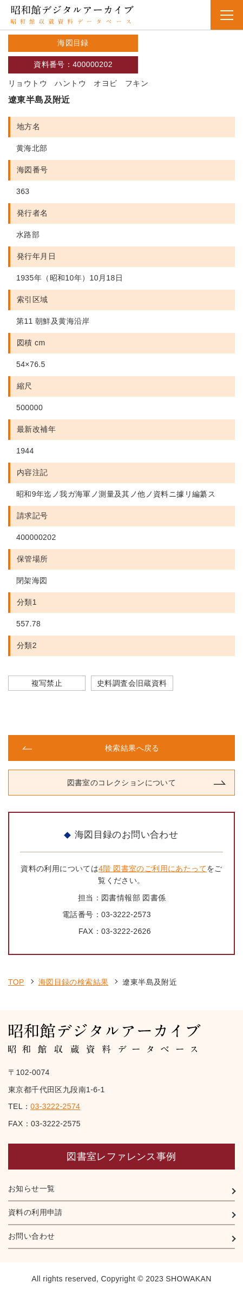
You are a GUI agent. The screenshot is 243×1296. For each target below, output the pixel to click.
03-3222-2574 (55, 1106)
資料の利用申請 (35, 1212)
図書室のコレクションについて (121, 782)
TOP (16, 982)
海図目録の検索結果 (73, 982)
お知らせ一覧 (31, 1188)
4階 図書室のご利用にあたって (152, 868)
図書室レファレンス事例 (121, 1156)
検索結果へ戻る (132, 748)
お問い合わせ (31, 1236)
